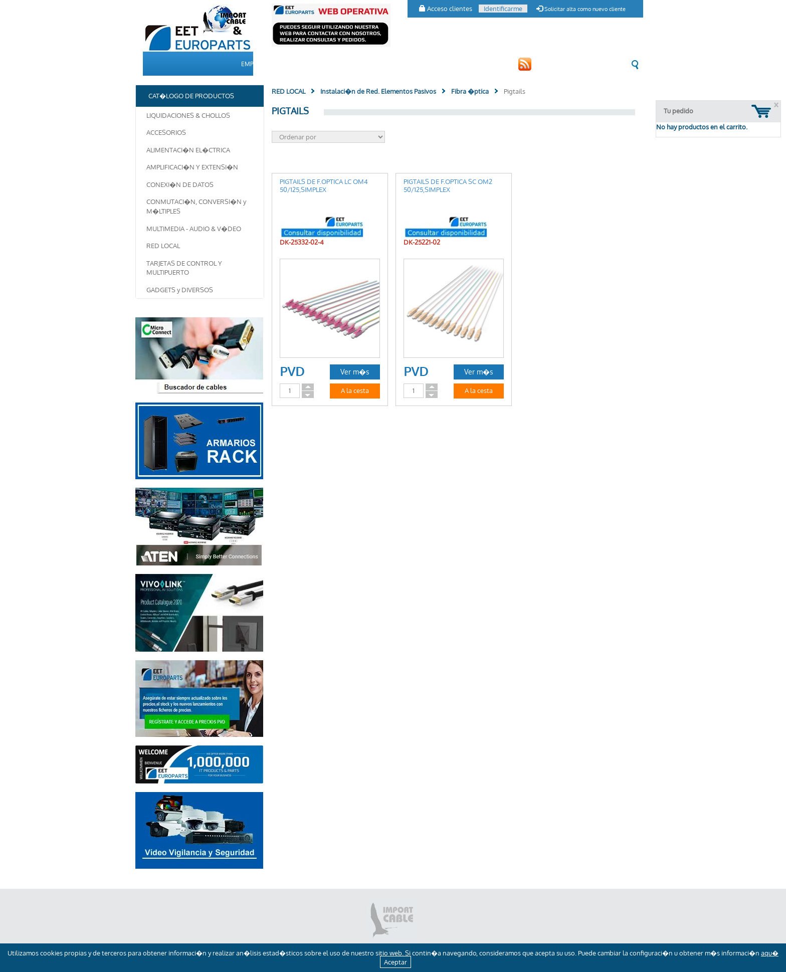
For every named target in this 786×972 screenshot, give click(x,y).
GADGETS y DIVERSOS (179, 290)
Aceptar (395, 962)
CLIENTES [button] (393, 64)
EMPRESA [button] (255, 64)
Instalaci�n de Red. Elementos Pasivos (378, 91)
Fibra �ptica (470, 91)
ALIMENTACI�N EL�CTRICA (188, 150)
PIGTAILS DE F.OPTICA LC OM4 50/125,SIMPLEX (324, 185)
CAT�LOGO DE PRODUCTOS (324, 64)
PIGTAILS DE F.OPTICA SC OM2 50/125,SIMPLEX (448, 185)
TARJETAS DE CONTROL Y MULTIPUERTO (184, 268)
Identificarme (503, 9)
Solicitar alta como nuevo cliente (581, 9)
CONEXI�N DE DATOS (180, 184)
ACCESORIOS (166, 132)
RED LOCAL (163, 246)
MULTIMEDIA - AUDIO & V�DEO (193, 229)
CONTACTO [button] (438, 64)
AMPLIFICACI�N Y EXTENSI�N (192, 167)
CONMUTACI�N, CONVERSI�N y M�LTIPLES (196, 206)
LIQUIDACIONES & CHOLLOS (188, 115)
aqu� (769, 953)
